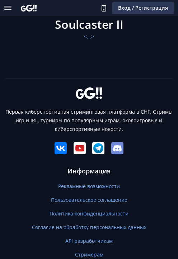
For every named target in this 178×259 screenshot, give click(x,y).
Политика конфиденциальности (89, 213)
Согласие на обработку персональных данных (89, 227)
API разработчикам (89, 240)
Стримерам (89, 254)
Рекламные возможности (89, 186)
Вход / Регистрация (143, 7)
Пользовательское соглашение (89, 199)
